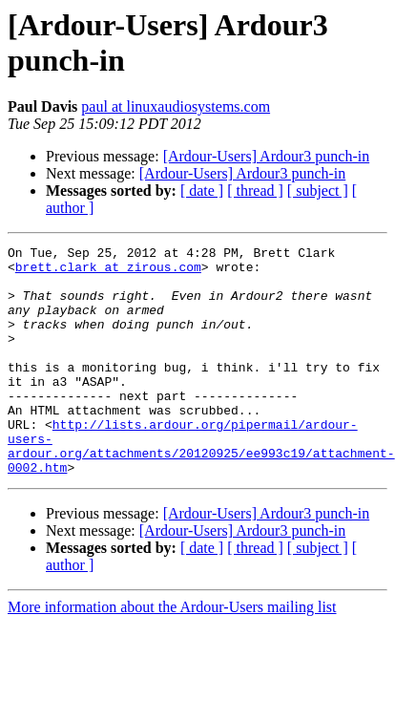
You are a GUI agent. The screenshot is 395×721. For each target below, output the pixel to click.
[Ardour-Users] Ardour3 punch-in (266, 156)
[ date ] (201, 190)
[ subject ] (317, 190)
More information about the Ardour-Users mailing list (172, 653)
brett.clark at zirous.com (108, 272)
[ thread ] (255, 190)
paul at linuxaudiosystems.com (175, 106)
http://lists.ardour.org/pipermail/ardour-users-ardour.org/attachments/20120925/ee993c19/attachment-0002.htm (201, 487)
